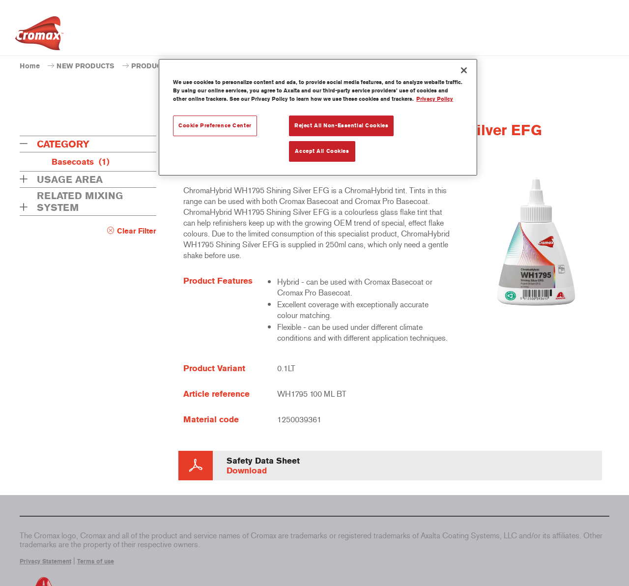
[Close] (464, 70)
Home (30, 66)
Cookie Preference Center (215, 125)
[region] (318, 117)
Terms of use (95, 561)
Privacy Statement (45, 561)
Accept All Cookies (322, 150)
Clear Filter (136, 231)
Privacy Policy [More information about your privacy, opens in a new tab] (434, 98)
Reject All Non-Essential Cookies (341, 125)
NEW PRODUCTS (85, 66)
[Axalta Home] (39, 36)
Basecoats (81, 162)
